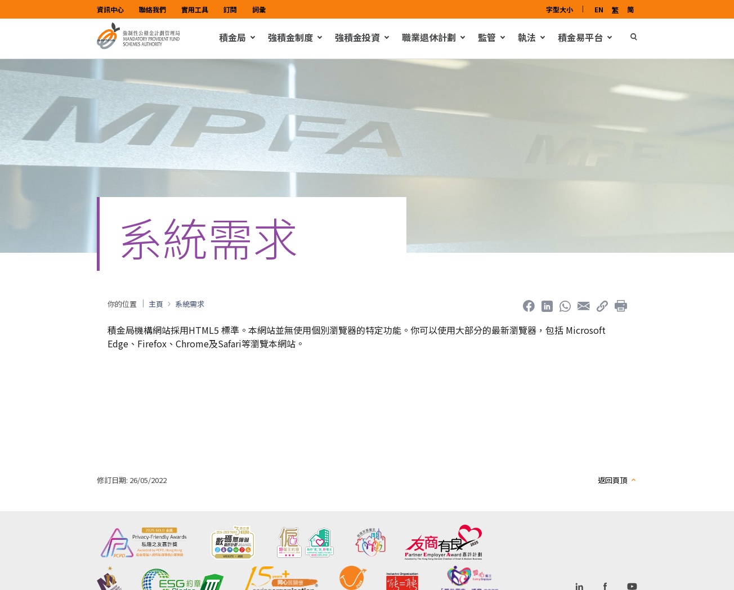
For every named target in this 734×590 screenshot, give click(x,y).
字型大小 (559, 9)
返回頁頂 (612, 487)
